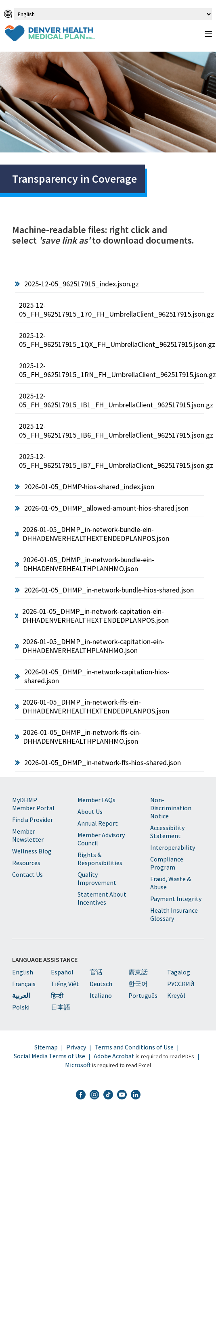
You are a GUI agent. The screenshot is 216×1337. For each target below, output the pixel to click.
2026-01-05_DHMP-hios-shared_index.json (89, 486)
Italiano (101, 995)
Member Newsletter (28, 835)
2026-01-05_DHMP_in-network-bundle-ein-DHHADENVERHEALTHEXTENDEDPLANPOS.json (96, 534)
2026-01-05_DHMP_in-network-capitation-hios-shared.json (97, 676)
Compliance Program (166, 863)
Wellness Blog (32, 851)
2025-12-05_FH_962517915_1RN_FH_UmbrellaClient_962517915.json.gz (111, 370)
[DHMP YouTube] (122, 1095)
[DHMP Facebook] (81, 1095)
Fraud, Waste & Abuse (170, 883)
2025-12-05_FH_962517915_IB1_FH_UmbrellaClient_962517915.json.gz (111, 400)
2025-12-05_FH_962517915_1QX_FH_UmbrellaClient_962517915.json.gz (111, 340)
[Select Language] (113, 14)
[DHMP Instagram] (94, 1095)
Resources (26, 863)
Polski (20, 1007)
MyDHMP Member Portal (33, 804)
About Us (90, 811)
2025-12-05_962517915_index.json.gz (81, 283)
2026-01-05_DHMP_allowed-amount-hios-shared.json (106, 508)
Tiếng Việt (65, 984)
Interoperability (172, 847)
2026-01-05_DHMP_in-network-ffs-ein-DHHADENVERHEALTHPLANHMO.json (82, 737)
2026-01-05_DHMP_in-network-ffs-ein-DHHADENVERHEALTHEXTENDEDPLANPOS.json (96, 706)
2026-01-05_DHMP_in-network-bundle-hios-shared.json (109, 589)
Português (142, 995)
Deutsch (101, 984)
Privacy (76, 1047)
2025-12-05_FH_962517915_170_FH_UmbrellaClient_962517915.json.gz (111, 309)
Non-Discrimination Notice (170, 808)
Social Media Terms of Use (49, 1056)
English (22, 972)
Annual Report (98, 823)
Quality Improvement (97, 878)
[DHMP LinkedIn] (136, 1095)
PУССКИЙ (181, 984)
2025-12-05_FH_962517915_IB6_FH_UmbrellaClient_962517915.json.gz (111, 430)
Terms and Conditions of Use (134, 1047)
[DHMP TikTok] (108, 1095)
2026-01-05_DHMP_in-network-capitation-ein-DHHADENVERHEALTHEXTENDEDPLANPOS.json (95, 616)
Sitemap (46, 1047)
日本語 (60, 1007)
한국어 (138, 984)
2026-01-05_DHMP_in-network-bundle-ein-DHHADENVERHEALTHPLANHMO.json (88, 564)
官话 (96, 972)
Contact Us (27, 874)
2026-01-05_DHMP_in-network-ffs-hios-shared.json (102, 762)
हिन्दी (57, 996)
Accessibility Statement (167, 832)
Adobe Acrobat (114, 1056)
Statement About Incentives (102, 898)
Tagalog (178, 972)
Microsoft (78, 1065)
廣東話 (138, 972)
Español (62, 972)
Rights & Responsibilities (100, 859)
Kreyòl (176, 995)
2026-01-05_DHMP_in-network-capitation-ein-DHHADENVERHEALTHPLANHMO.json (93, 646)
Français (24, 984)
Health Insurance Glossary (174, 914)
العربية (21, 995)
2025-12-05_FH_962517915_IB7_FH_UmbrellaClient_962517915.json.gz (111, 461)
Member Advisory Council (101, 839)
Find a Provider (32, 820)
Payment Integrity (175, 899)
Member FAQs (96, 800)
